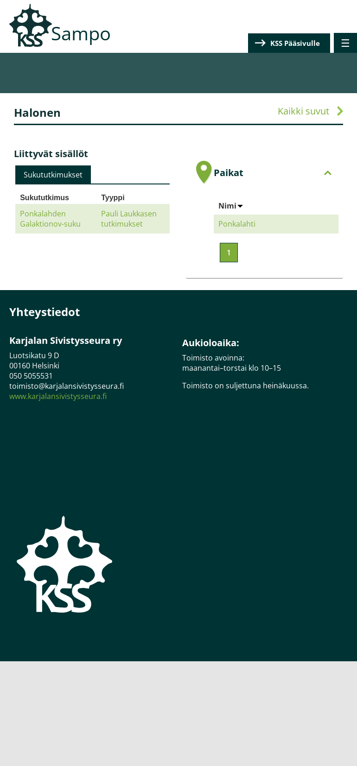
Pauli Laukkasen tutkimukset (129, 219)
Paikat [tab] (273, 172)
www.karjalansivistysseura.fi (58, 396)
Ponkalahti (236, 224)
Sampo (81, 33)
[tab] (53, 174)
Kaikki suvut (303, 111)
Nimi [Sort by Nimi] (230, 206)
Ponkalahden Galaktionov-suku (50, 219)
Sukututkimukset (53, 175)
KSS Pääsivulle (295, 43)
